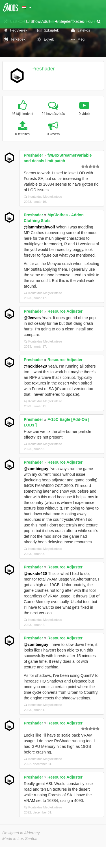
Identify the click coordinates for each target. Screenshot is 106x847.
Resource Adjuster (65, 311)
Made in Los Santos (19, 838)
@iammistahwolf (39, 227)
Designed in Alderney (21, 833)
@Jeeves (32, 317)
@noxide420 (35, 366)
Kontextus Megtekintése (43, 196)
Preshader (43, 69)
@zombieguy (36, 468)
